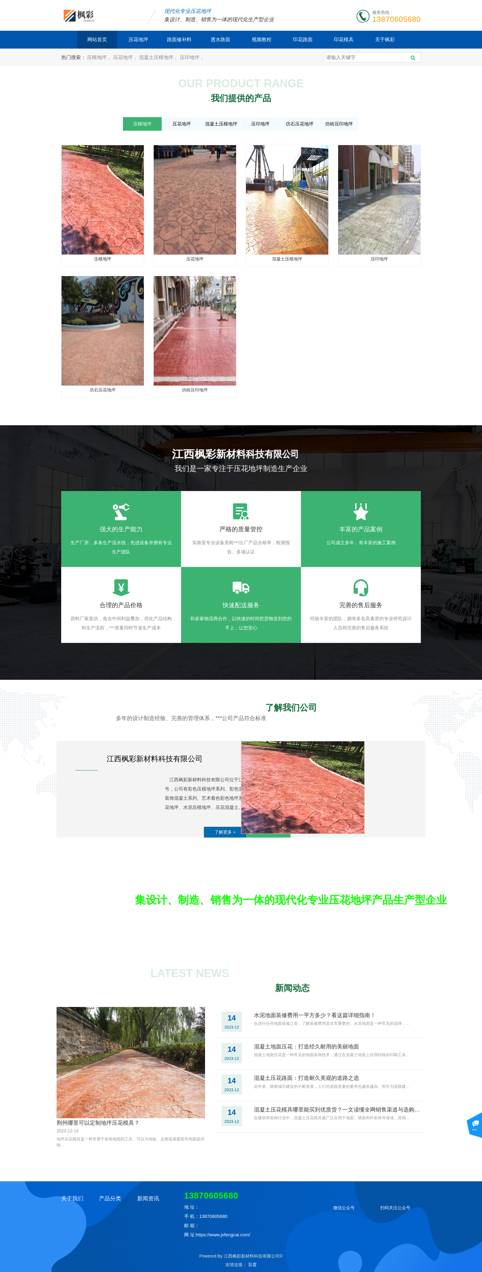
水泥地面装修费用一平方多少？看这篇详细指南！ (315, 1015)
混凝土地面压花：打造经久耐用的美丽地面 (306, 1047)
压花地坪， (126, 57)
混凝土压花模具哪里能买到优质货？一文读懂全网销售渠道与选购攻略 (337, 1110)
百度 (252, 1264)
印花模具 (344, 39)
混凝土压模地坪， (159, 57)
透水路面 (220, 39)
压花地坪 (138, 39)
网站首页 (97, 39)
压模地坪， (100, 57)
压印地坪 (260, 123)
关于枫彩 (385, 39)
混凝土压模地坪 (221, 123)
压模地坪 (142, 123)
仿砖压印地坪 (339, 123)
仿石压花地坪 (300, 123)
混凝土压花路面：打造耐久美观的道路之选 (306, 1078)
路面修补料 (179, 39)
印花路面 (303, 39)
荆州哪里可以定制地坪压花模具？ (98, 1123)
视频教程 (261, 39)
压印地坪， (192, 57)
